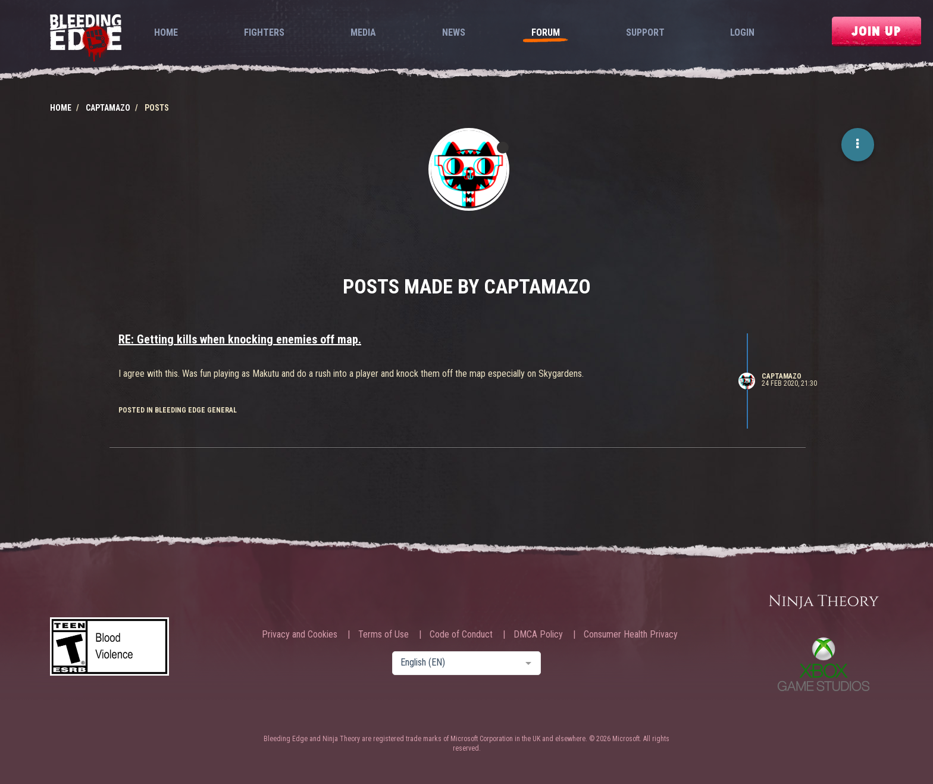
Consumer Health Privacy (631, 634)
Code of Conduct (461, 634)
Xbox (823, 664)
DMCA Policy (538, 634)
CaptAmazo (781, 376)
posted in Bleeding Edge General (177, 410)
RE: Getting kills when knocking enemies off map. (239, 339)
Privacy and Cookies (299, 634)
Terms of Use (383, 634)
